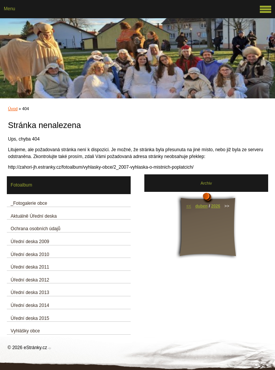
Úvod (12, 108)
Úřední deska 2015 (30, 318)
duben (201, 206)
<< (188, 206)
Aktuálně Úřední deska (34, 216)
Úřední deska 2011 (30, 267)
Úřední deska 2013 (30, 292)
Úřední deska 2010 (30, 254)
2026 (215, 206)
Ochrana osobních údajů (35, 228)
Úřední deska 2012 (30, 280)
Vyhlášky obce (25, 331)
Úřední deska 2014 (30, 305)
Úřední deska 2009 (30, 241)
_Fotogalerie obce (29, 203)
